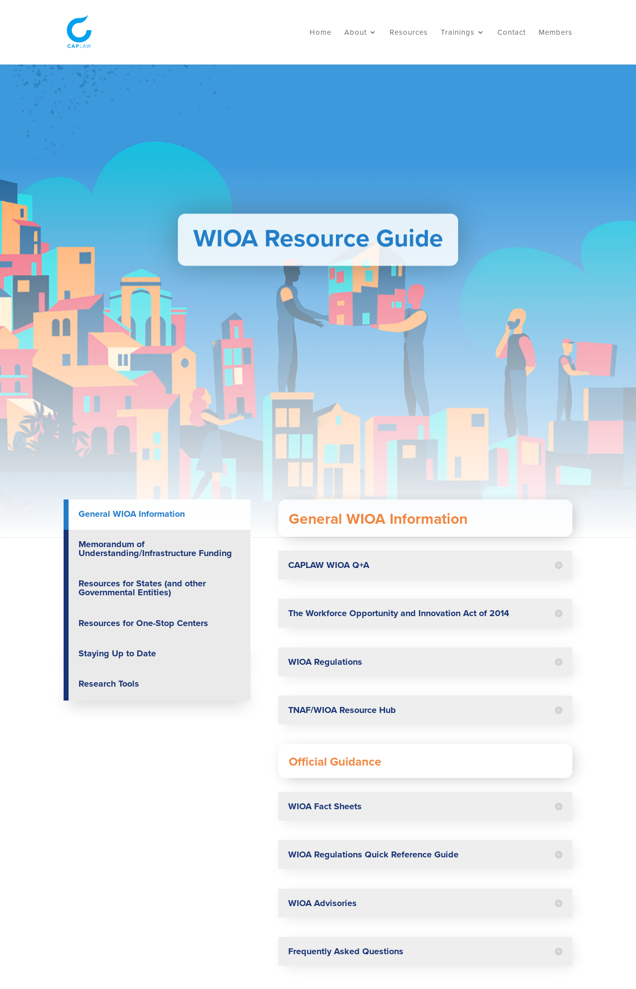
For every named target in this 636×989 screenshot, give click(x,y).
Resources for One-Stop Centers (143, 623)
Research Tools (109, 683)
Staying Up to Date (117, 653)
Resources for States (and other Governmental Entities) (142, 588)
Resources (409, 33)
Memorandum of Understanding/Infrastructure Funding (155, 549)
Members (555, 33)
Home (320, 33)
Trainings (458, 33)
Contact (511, 33)
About (355, 33)
